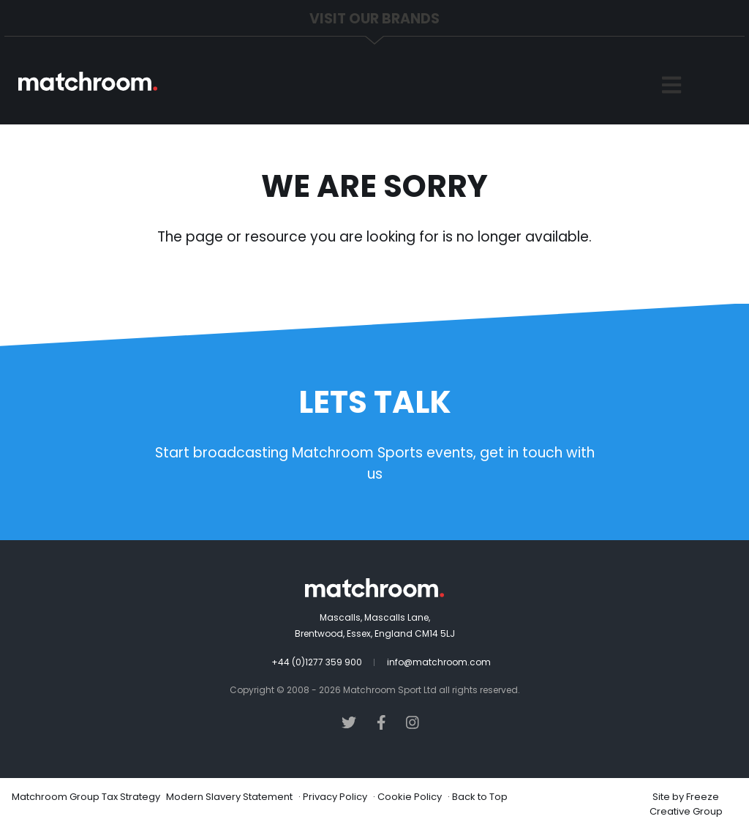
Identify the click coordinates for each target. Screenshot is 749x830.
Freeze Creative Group (686, 804)
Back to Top (480, 797)
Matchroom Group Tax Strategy (86, 797)
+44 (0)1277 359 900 (316, 662)
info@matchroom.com (439, 662)
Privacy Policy (335, 797)
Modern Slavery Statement (229, 797)
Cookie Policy (409, 797)
